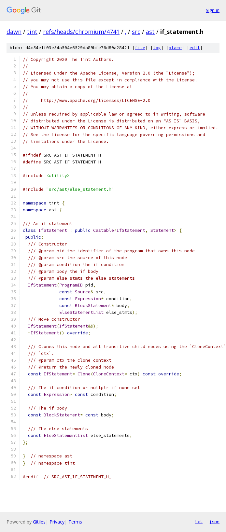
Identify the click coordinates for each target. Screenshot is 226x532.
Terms (75, 522)
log (157, 47)
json (214, 522)
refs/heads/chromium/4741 (81, 31)
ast (150, 31)
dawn (14, 31)
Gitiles (39, 522)
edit (195, 47)
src (136, 31)
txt (199, 522)
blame (175, 47)
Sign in (212, 10)
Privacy (56, 522)
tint (32, 31)
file (140, 47)
